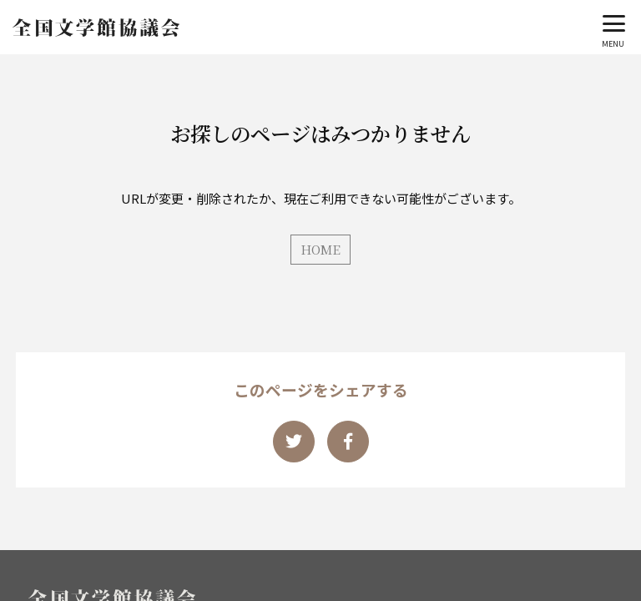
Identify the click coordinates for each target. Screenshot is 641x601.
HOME (320, 249)
